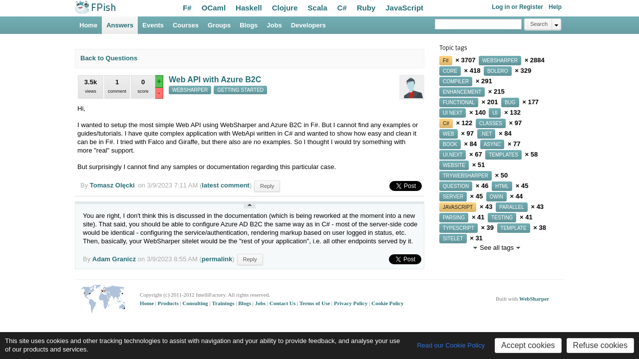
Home (88, 25)
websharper (190, 90)
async (492, 144)
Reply (267, 186)
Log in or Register (517, 6)
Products (169, 303)
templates (503, 155)
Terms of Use (315, 303)
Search (539, 24)
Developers (308, 25)
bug (510, 102)
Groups (219, 25)
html (502, 186)
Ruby (366, 7)
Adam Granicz (114, 259)
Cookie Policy (387, 303)
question (456, 186)
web (448, 134)
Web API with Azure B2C (215, 79)
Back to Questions (108, 58)
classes (490, 123)
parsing (454, 217)
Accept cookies (528, 345)
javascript (458, 207)
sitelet (453, 238)
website (454, 165)
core (450, 71)
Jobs (274, 25)
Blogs (249, 25)
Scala (317, 7)
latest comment (225, 185)
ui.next (452, 155)
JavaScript (404, 7)
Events (153, 25)
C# (342, 7)
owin (496, 196)
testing (502, 217)
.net (486, 134)
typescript (458, 228)
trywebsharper (465, 176)
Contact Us (283, 303)
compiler (456, 81)
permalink (217, 259)
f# (446, 60)
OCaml (214, 7)
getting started (240, 90)
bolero (497, 71)
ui (494, 113)
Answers (119, 25)
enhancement (462, 92)
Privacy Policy (351, 303)
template (514, 228)
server (453, 196)
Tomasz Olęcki (112, 185)
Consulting (195, 303)
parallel (511, 207)
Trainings (224, 303)
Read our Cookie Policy (451, 345)
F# (187, 7)
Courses (186, 25)
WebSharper (534, 299)
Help (555, 6)
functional (459, 102)
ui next (452, 113)
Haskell (249, 7)
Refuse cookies (600, 345)
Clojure (285, 7)
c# (446, 123)
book (450, 144)
